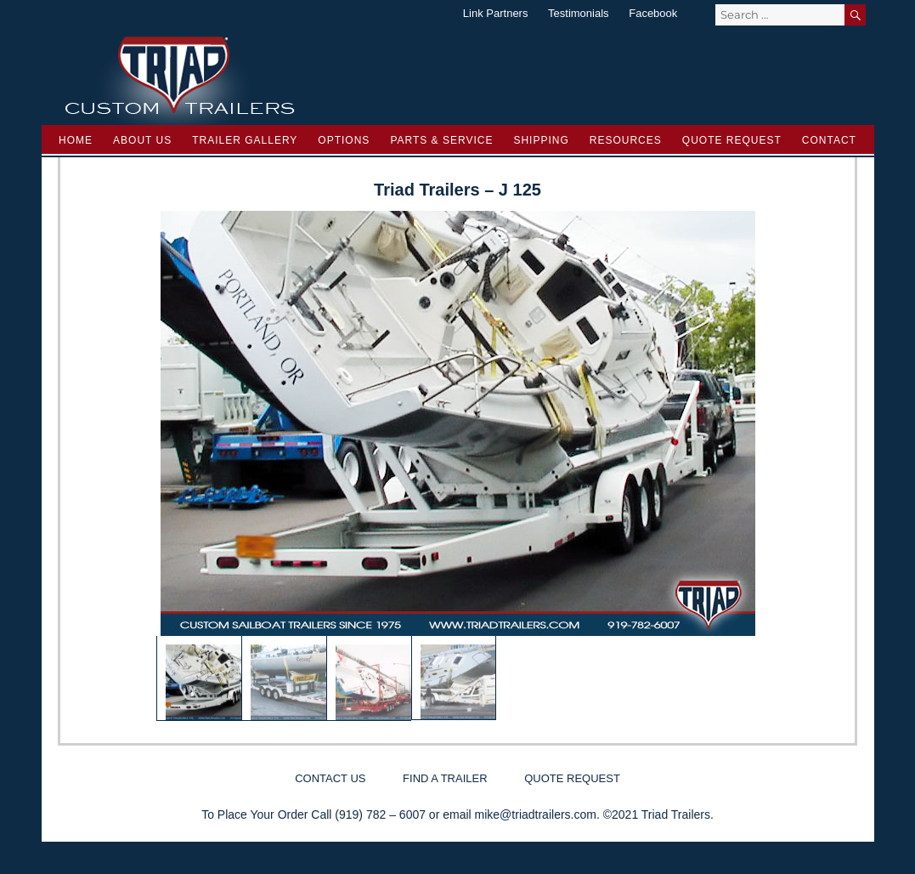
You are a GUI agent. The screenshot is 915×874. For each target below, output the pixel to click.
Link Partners (495, 13)
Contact (829, 140)
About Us (142, 140)
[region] (458, 466)
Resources (626, 140)
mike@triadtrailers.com (535, 814)
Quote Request (732, 140)
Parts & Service (441, 140)
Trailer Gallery (244, 140)
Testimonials (578, 13)
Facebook (653, 13)
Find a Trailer (445, 778)
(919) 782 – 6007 (380, 814)
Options (344, 140)
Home (76, 140)
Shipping (540, 140)
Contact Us (330, 778)
